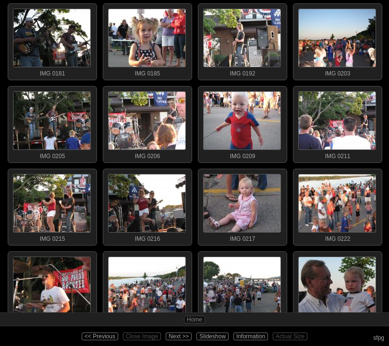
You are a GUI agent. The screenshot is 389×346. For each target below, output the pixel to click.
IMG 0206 (147, 123)
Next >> (179, 336)
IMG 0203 (337, 40)
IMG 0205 (52, 123)
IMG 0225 (52, 288)
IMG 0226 (147, 288)
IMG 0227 (242, 288)
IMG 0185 (147, 40)
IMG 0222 (337, 205)
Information (250, 336)
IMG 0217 (242, 205)
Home (194, 319)
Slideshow (212, 336)
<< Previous (100, 336)
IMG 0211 (337, 123)
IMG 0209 (242, 123)
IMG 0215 (52, 205)
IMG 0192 (242, 40)
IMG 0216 (147, 205)
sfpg (378, 337)
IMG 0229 (337, 288)
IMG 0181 (52, 40)
